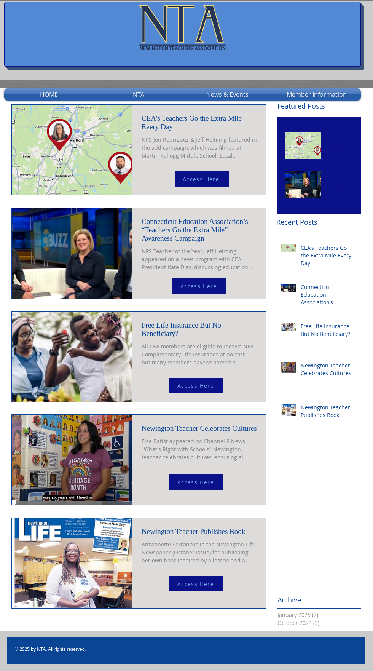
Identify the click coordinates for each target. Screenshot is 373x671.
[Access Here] (202, 179)
